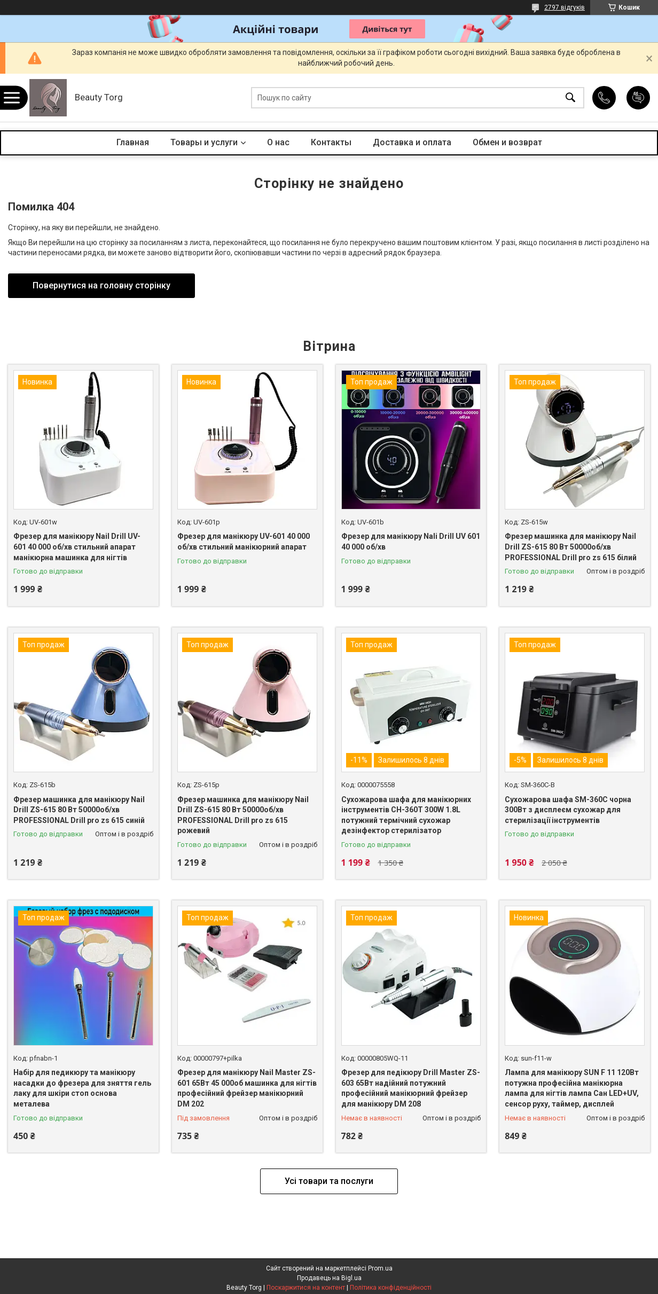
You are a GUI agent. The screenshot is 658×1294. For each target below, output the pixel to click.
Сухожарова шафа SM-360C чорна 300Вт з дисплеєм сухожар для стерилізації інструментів (568, 810)
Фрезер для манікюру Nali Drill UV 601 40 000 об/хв (410, 541)
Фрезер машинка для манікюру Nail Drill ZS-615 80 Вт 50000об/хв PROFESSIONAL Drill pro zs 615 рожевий (243, 815)
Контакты (331, 142)
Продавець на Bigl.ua (329, 1278)
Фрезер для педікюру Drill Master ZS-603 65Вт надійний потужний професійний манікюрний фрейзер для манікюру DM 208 (410, 1088)
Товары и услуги (204, 142)
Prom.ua (380, 1268)
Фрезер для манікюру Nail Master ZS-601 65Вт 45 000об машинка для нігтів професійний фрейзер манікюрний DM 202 (247, 1088)
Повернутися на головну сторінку (101, 285)
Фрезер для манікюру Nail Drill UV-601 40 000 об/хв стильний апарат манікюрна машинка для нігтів (76, 546)
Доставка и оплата (412, 142)
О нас (278, 142)
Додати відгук (638, 97)
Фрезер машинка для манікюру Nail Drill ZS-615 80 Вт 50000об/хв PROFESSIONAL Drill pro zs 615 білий (571, 546)
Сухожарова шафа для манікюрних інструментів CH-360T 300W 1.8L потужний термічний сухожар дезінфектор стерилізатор (406, 815)
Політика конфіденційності (391, 1287)
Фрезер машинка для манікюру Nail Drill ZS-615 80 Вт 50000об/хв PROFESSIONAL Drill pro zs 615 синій (79, 810)
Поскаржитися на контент (306, 1287)
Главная (132, 142)
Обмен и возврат (507, 142)
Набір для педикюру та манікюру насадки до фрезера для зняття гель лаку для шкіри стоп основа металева (82, 1088)
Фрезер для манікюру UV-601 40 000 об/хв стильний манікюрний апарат (243, 541)
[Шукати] (570, 98)
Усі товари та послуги (329, 1181)
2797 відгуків (564, 7)
